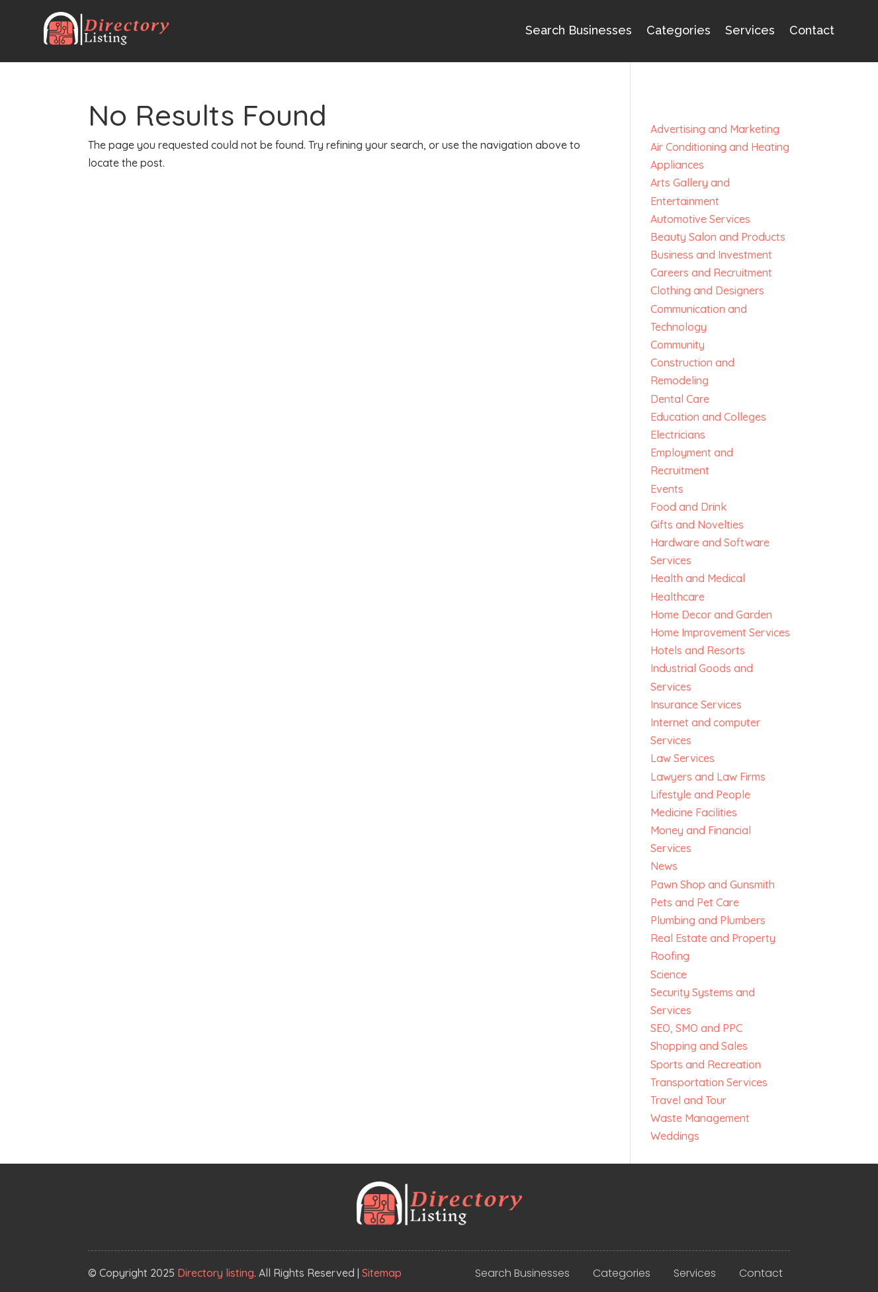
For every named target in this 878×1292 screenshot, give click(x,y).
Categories (678, 30)
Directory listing (215, 1272)
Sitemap (382, 1272)
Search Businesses (578, 30)
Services (750, 30)
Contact (811, 30)
